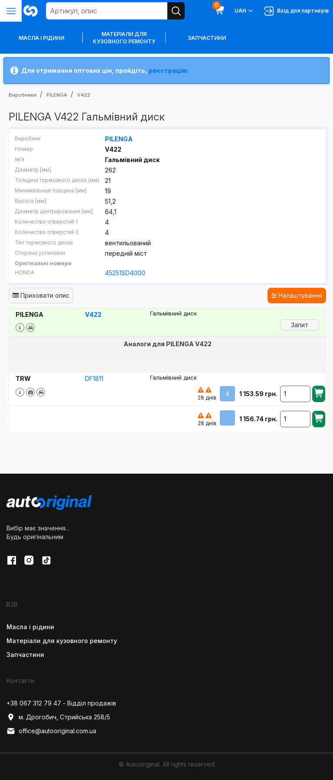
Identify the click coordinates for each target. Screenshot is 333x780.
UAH (244, 10)
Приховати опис (41, 295)
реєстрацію (168, 70)
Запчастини (207, 38)
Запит (299, 324)
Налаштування (296, 295)
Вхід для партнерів (296, 11)
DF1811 (94, 378)
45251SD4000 (125, 272)
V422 (93, 314)
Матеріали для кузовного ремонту (124, 38)
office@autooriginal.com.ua (51, 731)
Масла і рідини (30, 626)
